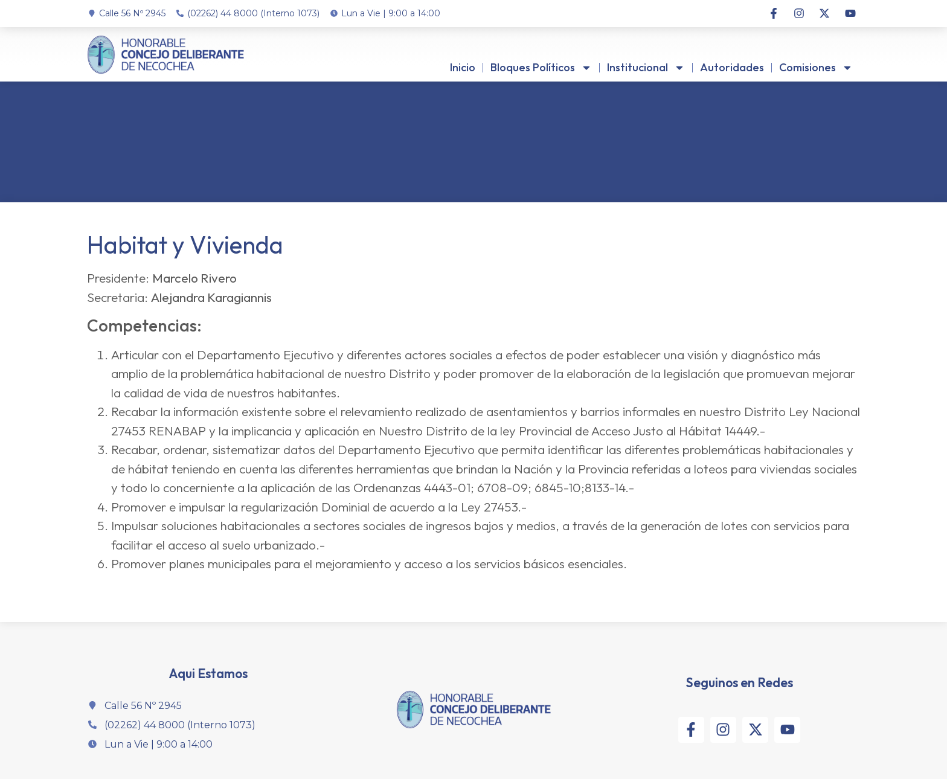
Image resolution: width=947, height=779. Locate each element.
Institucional (646, 67)
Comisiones (816, 67)
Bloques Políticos (541, 67)
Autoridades (732, 67)
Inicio (462, 67)
